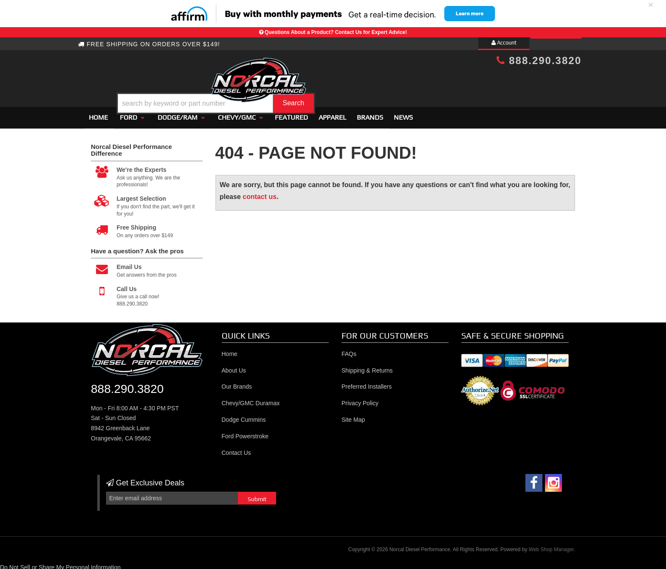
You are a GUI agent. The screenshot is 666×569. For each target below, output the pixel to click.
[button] (340, 82)
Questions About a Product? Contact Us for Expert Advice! (336, 32)
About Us (234, 366)
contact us (260, 192)
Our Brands (237, 383)
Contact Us (236, 449)
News (403, 113)
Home (98, 113)
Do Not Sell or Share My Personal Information (60, 563)
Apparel (332, 113)
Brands (370, 113)
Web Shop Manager (551, 546)
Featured (291, 113)
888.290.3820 (539, 60)
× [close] (650, 4)
